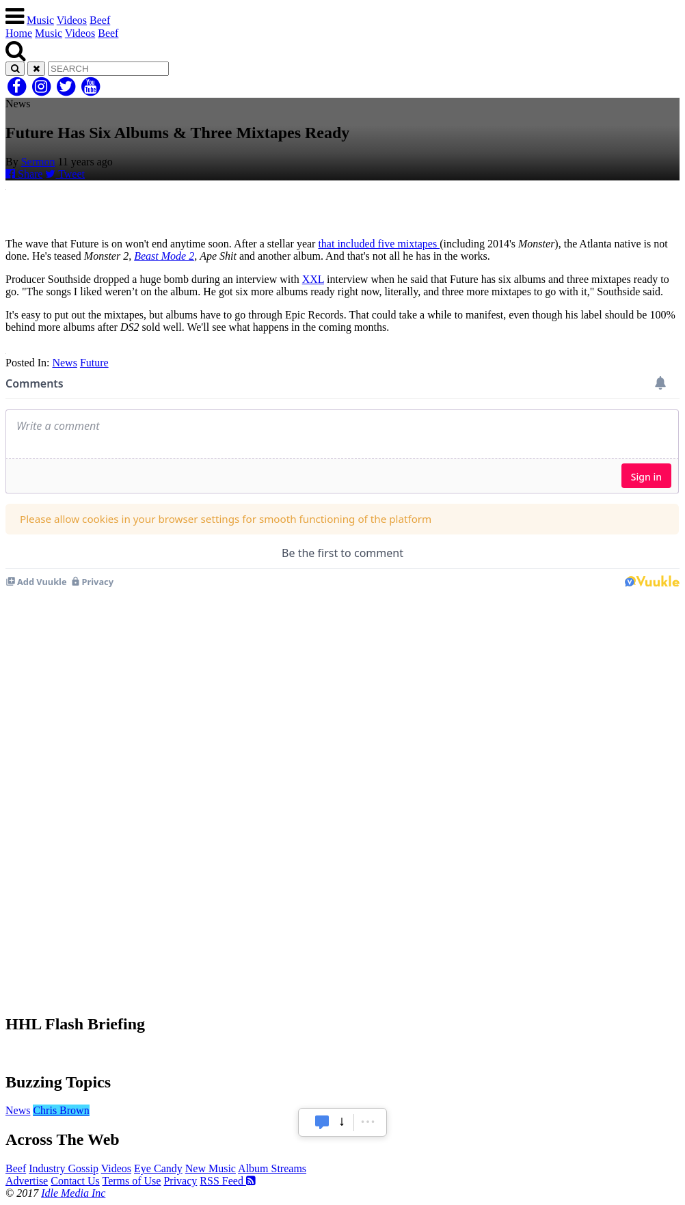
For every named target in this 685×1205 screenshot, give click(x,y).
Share (23, 174)
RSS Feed (228, 1181)
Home (18, 33)
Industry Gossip (63, 1168)
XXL (313, 279)
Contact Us (75, 1181)
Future (94, 362)
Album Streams (272, 1168)
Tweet (65, 174)
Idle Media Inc (73, 1193)
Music (40, 20)
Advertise (26, 1181)
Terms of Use (131, 1181)
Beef (100, 20)
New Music (210, 1168)
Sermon (38, 161)
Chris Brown (61, 1110)
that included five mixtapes (379, 243)
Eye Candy (158, 1168)
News (64, 362)
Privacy (180, 1181)
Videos (72, 20)
